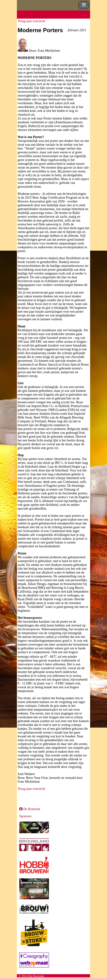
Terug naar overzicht (31, 21)
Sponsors (25, 816)
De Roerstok (29, 809)
